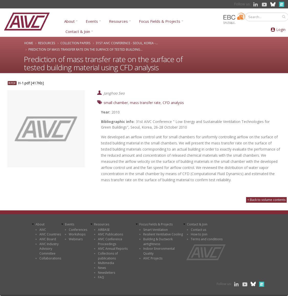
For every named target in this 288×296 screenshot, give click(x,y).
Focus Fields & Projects (159, 21)
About (69, 21)
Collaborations (50, 258)
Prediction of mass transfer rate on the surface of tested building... (85, 49)
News (102, 268)
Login (280, 29)
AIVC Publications (110, 234)
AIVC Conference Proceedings (110, 241)
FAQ (101, 277)
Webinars (76, 239)
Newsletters (106, 272)
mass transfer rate (145, 102)
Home (28, 43)
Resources (118, 21)
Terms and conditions (207, 239)
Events (92, 21)
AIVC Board (47, 239)
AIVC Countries (50, 234)
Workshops (77, 234)
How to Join (199, 234)
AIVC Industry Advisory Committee (49, 249)
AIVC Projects (152, 258)
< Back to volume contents (266, 200)
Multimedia (106, 263)
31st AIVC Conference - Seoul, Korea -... (127, 43)
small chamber (116, 102)
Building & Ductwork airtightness (158, 241)
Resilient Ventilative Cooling (163, 234)
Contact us (198, 229)
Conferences (78, 229)
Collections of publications (108, 255)
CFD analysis (173, 102)
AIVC (42, 229)
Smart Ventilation (155, 229)
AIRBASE (104, 229)
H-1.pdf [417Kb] (31, 83)
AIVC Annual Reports (113, 248)
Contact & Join (77, 31)
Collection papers (75, 43)
